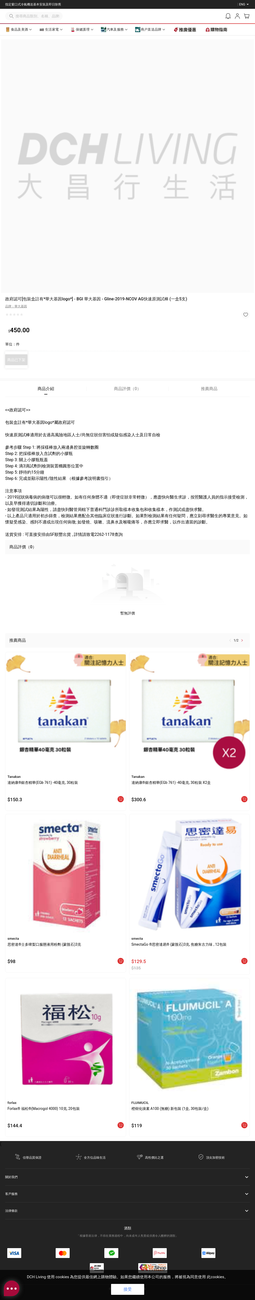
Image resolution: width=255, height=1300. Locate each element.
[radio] (7, 315)
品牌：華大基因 (16, 306)
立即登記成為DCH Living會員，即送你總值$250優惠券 (42, 4)
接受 (127, 1289)
